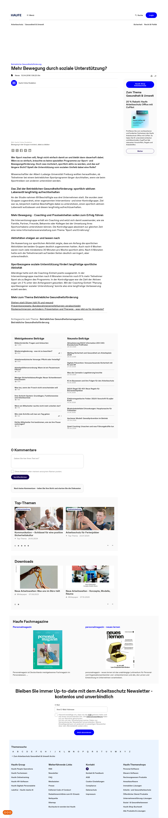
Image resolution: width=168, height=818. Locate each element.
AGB (89, 715)
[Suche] (139, 15)
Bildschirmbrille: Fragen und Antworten (31, 343)
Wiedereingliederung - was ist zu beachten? (33, 351)
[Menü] (31, 15)
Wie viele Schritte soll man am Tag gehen (32, 414)
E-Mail (57, 705)
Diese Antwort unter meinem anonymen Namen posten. (38, 471)
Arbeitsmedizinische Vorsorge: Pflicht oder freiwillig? (37, 359)
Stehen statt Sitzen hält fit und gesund (32, 302)
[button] (151, 15)
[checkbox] (12, 471)
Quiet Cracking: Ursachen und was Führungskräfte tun (90, 426)
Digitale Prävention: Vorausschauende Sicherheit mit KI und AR (89, 364)
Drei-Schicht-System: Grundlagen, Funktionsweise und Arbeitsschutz (36, 397)
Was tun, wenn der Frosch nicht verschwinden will (36, 388)
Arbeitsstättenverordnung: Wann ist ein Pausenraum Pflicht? (37, 369)
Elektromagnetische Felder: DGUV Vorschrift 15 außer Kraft (90, 399)
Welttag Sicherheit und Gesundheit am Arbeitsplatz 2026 (89, 354)
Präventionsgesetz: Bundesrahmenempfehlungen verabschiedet (46, 306)
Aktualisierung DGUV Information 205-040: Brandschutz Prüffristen (86, 344)
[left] (108, 545)
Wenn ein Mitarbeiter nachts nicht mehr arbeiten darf (37, 406)
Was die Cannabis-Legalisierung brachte (84, 373)
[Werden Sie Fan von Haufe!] (87, 769)
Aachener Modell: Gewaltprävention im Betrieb (87, 418)
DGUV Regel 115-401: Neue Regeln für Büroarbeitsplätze (83, 390)
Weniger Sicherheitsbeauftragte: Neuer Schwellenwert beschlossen (38, 378)
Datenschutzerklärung (94, 717)
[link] (17, 24)
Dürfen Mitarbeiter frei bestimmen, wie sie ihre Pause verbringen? (38, 423)
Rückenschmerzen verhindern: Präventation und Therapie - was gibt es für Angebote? (57, 309)
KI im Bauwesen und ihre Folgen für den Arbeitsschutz (90, 381)
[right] (112, 545)
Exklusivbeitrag (23, 509)
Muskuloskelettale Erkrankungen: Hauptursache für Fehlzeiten (89, 409)
